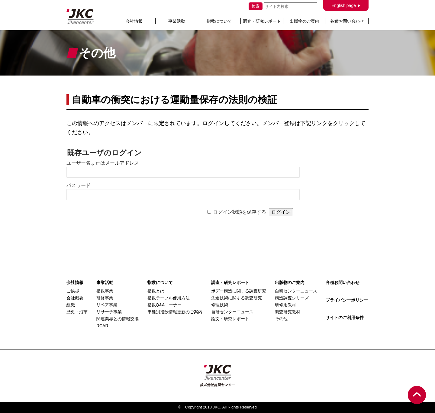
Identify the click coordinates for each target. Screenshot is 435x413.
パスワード (78, 185)
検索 (255, 6)
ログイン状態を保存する (239, 212)
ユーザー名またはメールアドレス (102, 163)
